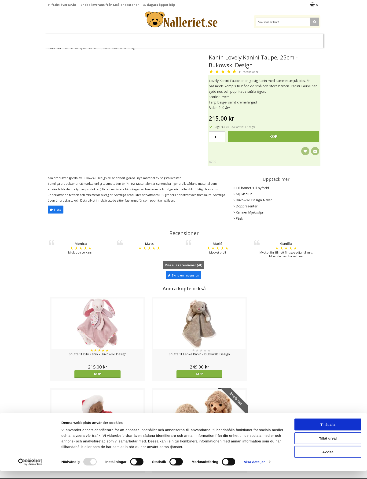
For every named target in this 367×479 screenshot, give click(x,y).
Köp (273, 136)
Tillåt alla (327, 432)
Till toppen (184, 397)
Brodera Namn (247, 39)
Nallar (122, 39)
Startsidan (54, 48)
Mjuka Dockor (175, 39)
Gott (226, 39)
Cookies (53, 413)
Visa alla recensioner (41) (183, 265)
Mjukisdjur (145, 39)
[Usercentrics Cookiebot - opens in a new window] (30, 469)
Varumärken (278, 39)
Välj (286, 374)
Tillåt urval (328, 446)
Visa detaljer (254, 470)
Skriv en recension (183, 275)
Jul (106, 39)
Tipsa (56, 209)
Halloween (89, 39)
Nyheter (68, 39)
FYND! (300, 39)
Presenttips (206, 39)
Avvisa (328, 460)
